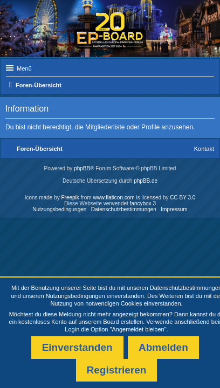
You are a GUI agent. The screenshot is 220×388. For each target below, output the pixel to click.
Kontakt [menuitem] (204, 149)
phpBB (82, 168)
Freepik (70, 197)
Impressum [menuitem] (174, 209)
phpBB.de (145, 181)
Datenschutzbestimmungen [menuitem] (123, 209)
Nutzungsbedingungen (75, 296)
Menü (24, 68)
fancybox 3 (143, 203)
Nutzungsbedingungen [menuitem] (59, 209)
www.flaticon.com (113, 197)
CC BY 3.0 (182, 197)
